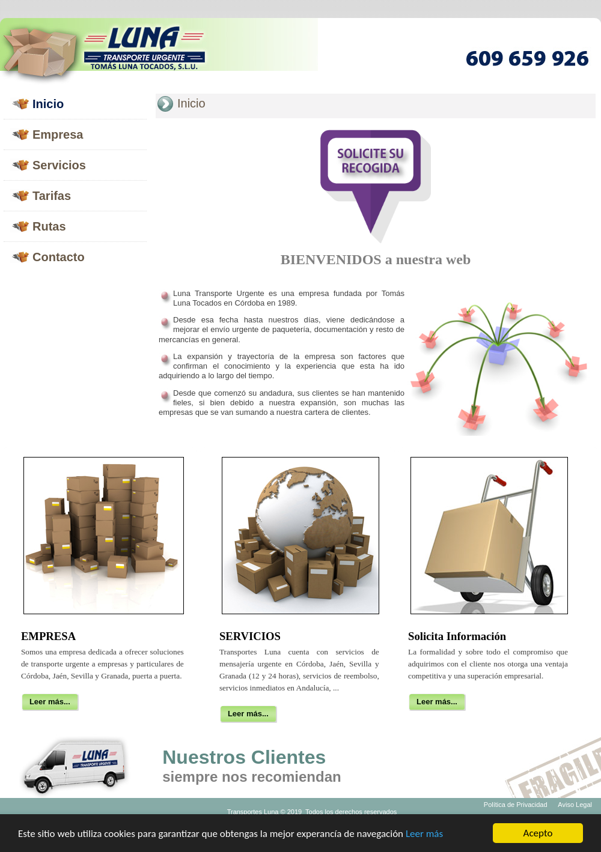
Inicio (48, 103)
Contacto (58, 257)
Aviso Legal (575, 804)
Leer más (424, 834)
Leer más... (49, 701)
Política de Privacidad (516, 804)
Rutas (49, 226)
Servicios (59, 165)
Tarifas (51, 195)
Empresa (58, 134)
